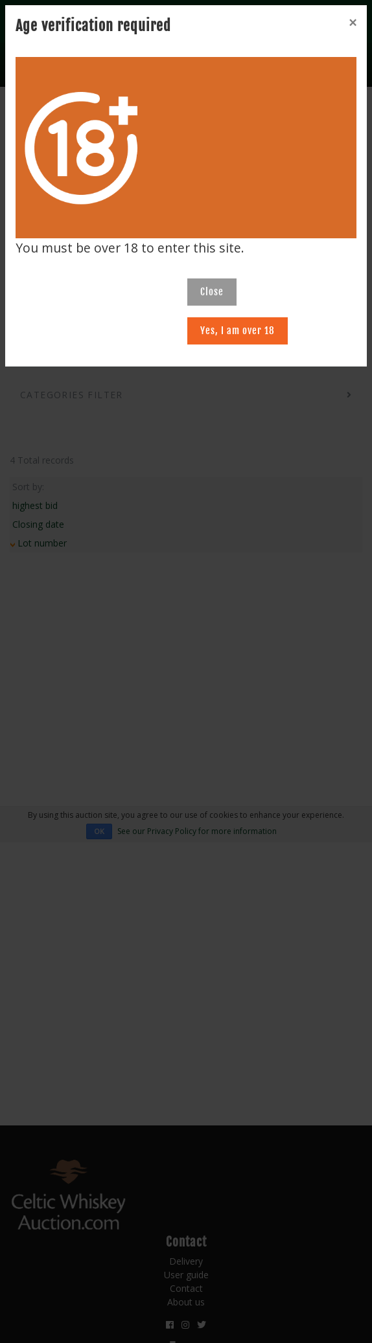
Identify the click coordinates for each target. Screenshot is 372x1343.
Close (212, 292)
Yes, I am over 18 (237, 330)
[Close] (352, 22)
